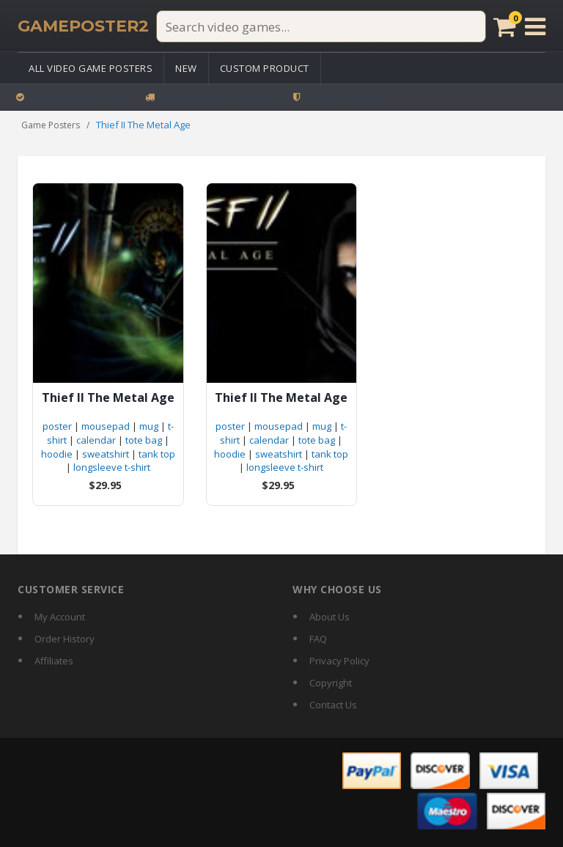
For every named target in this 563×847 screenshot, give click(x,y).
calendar (96, 440)
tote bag (143, 440)
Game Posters (50, 125)
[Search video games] (321, 26)
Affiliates (53, 660)
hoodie (57, 454)
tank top (157, 454)
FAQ (318, 638)
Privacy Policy (339, 660)
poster (57, 426)
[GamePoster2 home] (83, 26)
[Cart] (504, 26)
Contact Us (333, 704)
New (186, 68)
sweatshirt (105, 454)
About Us (329, 616)
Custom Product (264, 68)
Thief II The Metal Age (108, 398)
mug (148, 426)
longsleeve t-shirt (111, 467)
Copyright (330, 682)
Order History (64, 638)
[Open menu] (535, 26)
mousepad (105, 426)
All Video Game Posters (90, 68)
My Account (59, 616)
